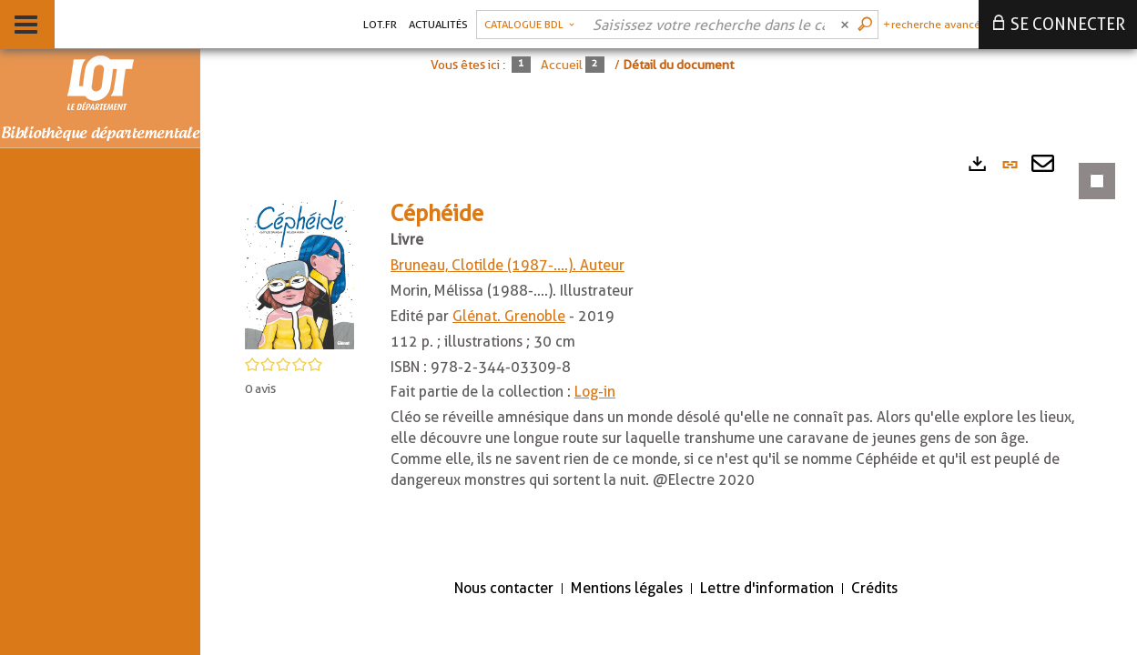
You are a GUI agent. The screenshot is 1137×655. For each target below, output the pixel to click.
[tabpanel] (668, 353)
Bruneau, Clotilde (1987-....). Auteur (507, 265)
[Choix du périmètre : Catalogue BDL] (529, 24)
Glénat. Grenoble (508, 316)
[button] (299, 273)
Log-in (594, 391)
